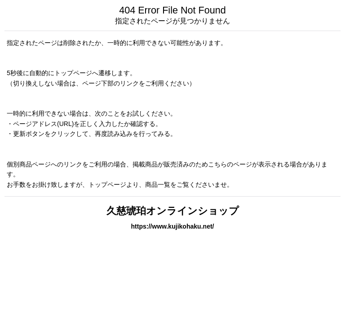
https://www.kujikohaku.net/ (172, 226)
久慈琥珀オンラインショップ (172, 210)
